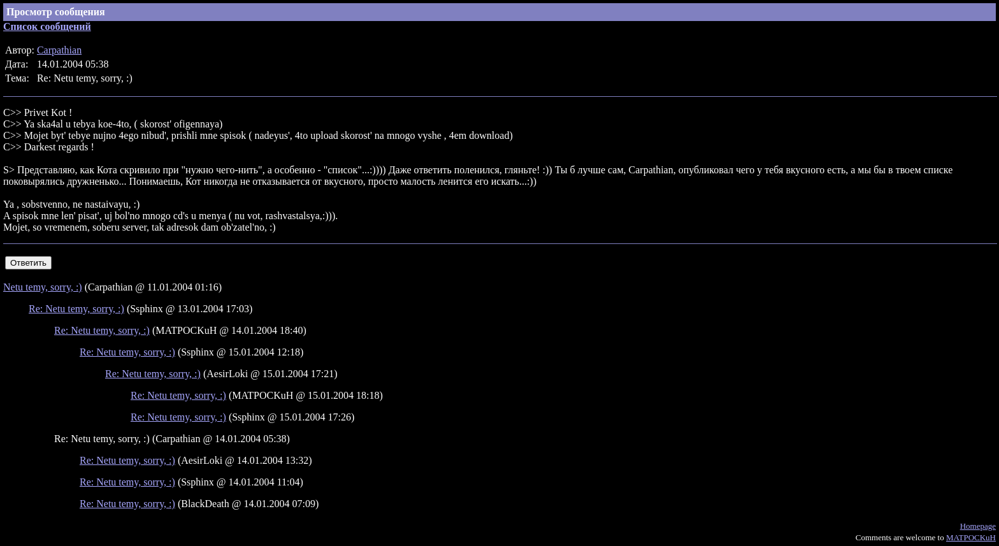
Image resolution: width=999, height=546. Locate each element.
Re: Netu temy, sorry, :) (76, 308)
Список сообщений (47, 26)
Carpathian (59, 50)
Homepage (978, 526)
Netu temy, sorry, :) (42, 287)
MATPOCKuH (971, 537)
